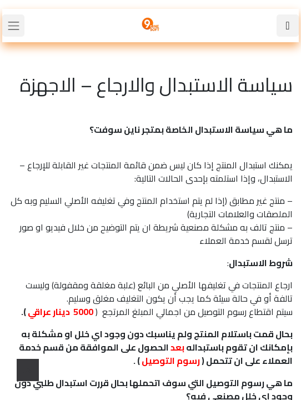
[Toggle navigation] (13, 25)
